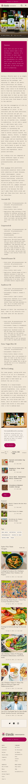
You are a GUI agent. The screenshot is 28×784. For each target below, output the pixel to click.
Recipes (19, 532)
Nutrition (4, 747)
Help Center (18, 766)
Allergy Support (6, 774)
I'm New (4, 759)
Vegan (12, 537)
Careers (17, 758)
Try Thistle (10, 445)
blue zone (6, 137)
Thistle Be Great (17, 535)
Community (4, 757)
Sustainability (6, 535)
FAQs (16, 769)
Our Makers (17, 752)
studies (7, 168)
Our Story (17, 747)
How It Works (5, 766)
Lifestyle (4, 750)
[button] (26, 5)
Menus (3, 769)
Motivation (13, 532)
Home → (6, 495)
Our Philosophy (18, 750)
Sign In (4, 779)
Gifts (3, 776)
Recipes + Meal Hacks (8, 25)
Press (16, 760)
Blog (16, 756)
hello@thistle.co (19, 771)
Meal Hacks (5, 532)
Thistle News (5, 537)
